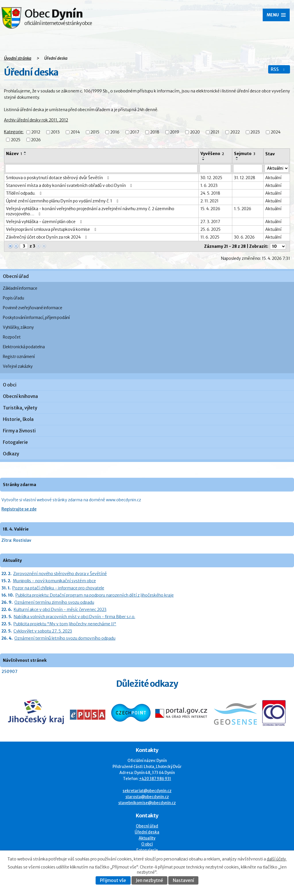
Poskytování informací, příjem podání (36, 317)
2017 (134, 132)
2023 (255, 132)
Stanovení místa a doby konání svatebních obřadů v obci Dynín (70, 185)
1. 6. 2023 (209, 185)
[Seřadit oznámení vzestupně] (25, 152)
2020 (195, 132)
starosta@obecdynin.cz (147, 796)
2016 (114, 132)
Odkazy (11, 453)
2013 (55, 132)
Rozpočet (12, 337)
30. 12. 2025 (211, 177)
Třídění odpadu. (24, 193)
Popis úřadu (13, 298)
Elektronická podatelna (24, 347)
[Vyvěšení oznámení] (215, 168)
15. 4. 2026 (210, 208)
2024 (276, 132)
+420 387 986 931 (155, 778)
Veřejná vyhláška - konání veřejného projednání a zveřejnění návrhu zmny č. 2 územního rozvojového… (90, 211)
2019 (174, 132)
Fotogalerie (15, 442)
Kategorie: (14, 131)
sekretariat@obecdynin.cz (147, 790)
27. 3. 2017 (210, 221)
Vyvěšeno (212, 153)
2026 (36, 139)
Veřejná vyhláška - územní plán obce (45, 221)
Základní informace (20, 288)
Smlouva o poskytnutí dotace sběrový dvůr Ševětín (58, 177)
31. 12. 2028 (244, 177)
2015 (94, 132)
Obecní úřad (16, 276)
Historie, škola (18, 419)
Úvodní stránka (17, 58)
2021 (214, 132)
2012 (35, 132)
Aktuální (273, 177)
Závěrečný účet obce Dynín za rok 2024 (47, 237)
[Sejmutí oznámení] (247, 168)
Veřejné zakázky (17, 366)
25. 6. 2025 (210, 229)
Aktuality (147, 838)
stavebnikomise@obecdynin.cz (147, 802)
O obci (9, 385)
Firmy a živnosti (19, 431)
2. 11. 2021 (209, 201)
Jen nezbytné (149, 880)
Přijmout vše (113, 880)
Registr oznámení (19, 356)
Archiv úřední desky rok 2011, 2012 (36, 120)
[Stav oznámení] (276, 168)
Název (14, 153)
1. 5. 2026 (242, 208)
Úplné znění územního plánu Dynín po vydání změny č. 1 (63, 201)
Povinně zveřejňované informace (32, 307)
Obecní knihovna (20, 396)
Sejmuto (244, 153)
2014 (75, 132)
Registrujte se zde (18, 509)
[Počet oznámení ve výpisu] (278, 246)
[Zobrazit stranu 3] (24, 246)
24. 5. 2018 (210, 193)
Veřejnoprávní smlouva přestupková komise (52, 229)
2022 (235, 132)
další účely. (277, 859)
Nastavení (183, 880)
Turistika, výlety (20, 408)
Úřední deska (147, 832)
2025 (15, 139)
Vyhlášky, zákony (18, 327)
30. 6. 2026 (244, 237)
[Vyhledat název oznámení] (101, 168)
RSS (278, 69)
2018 (154, 132)
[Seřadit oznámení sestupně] (25, 154)
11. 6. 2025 (209, 237)
